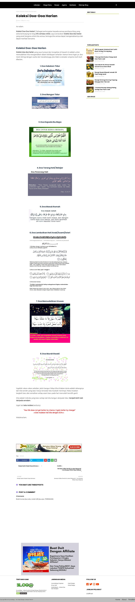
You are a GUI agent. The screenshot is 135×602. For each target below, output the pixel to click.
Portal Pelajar (71, 585)
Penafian (131, 599)
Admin (19, 20)
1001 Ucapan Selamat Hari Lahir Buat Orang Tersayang (106, 50)
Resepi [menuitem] (56, 5)
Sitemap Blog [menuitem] (83, 5)
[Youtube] (97, 584)
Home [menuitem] (24, 5)
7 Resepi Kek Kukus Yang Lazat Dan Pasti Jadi (106, 58)
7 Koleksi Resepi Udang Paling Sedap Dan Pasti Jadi (105, 88)
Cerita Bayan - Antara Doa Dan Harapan (58, 588)
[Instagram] (94, 584)
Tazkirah (22, 11)
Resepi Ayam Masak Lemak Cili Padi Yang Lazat (106, 73)
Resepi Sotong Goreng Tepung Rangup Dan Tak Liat (106, 81)
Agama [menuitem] (64, 5)
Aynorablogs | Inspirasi (57, 583)
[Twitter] (91, 584)
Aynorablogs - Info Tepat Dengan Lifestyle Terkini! (21, 599)
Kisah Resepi (71, 583)
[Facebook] (87, 584)
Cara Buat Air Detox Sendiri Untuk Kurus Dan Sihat (105, 65)
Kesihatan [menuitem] (72, 5)
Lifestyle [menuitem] (37, 5)
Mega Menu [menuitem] (47, 5)
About (124, 599)
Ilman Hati (54, 585)
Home (17, 11)
